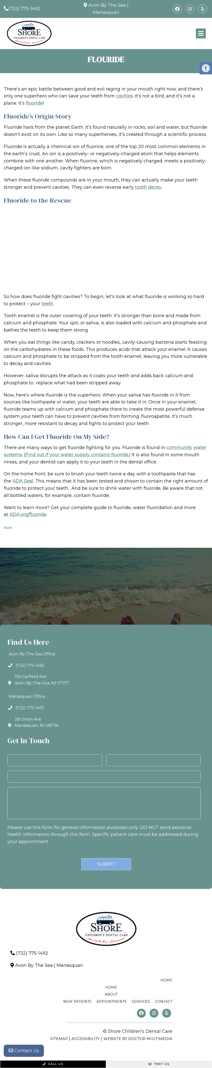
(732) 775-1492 (24, 8)
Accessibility (85, 1038)
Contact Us (24, 1050)
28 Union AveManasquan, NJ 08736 (37, 722)
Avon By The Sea (107, 5)
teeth (47, 303)
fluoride (34, 103)
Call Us (53, 1064)
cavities (124, 96)
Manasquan (106, 12)
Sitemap (59, 1038)
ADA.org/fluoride (27, 514)
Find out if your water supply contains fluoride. (77, 455)
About (111, 994)
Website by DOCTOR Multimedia (137, 1038)
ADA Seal (22, 481)
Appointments (111, 1001)
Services (141, 1001)
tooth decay (148, 187)
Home (166, 980)
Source (8, 527)
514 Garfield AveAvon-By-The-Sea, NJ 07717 (42, 679)
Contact (163, 1001)
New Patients (77, 1001)
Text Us (159, 1064)
